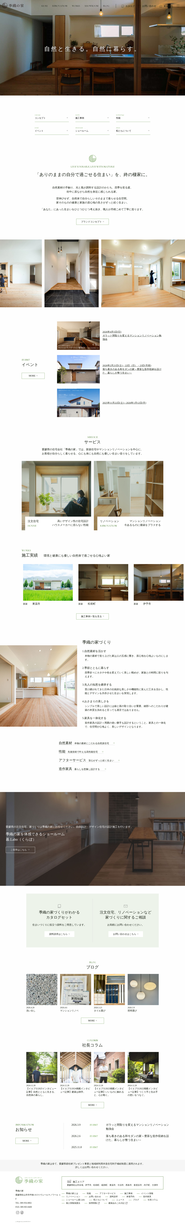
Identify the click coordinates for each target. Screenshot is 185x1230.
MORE (32, 376)
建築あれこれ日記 (118, 1203)
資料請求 (114, 1197)
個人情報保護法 (73, 1203)
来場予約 (168, 6)
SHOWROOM (91, 5)
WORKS (76, 5)
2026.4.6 (63, 1008)
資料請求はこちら (58, 934)
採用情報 (94, 1203)
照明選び (132, 1010)
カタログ (130, 6)
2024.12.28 (30, 1085)
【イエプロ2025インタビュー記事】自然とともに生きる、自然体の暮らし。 (41, 1091)
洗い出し (31, 1010)
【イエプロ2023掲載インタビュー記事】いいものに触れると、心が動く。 (109, 1091)
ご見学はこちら (19, 850)
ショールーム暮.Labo (75, 1200)
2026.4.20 (30, 1008)
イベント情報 (147, 1193)
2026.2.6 (76, 1136)
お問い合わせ (149, 6)
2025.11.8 (76, 1147)
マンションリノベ (69, 1010)
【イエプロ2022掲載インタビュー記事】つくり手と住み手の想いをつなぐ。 (143, 1091)
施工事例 (128, 1193)
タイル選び (99, 1010)
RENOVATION (59, 5)
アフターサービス (86, 760)
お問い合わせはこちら (124, 934)
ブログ (136, 1200)
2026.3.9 (131, 1008)
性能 (78, 751)
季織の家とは (72, 1193)
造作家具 (79, 769)
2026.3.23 (98, 1008)
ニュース (120, 1200)
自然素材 (84, 743)
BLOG (106, 5)
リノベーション (73, 1197)
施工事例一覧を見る (91, 616)
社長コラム (153, 1200)
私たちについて (100, 1200)
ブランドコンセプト (91, 221)
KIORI (44, 5)
